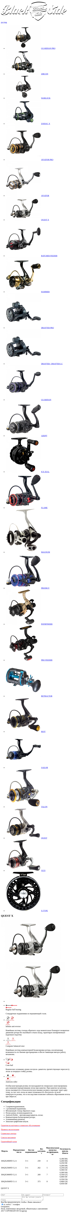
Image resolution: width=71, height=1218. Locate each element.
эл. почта (7, 1205)
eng (5, 22)
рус (2, 22)
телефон (16, 1205)
